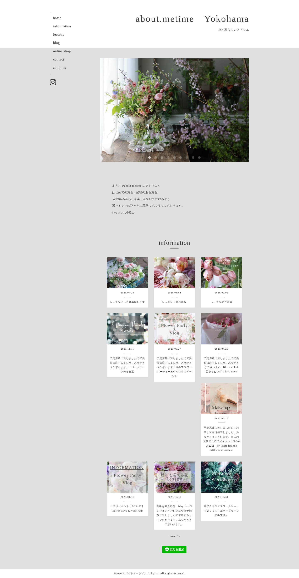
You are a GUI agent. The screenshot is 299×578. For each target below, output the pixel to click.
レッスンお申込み (123, 212)
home (57, 18)
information (62, 26)
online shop (62, 51)
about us (59, 67)
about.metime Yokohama (192, 18)
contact (58, 59)
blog (56, 43)
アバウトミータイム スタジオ (140, 573)
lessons (58, 34)
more (174, 536)
